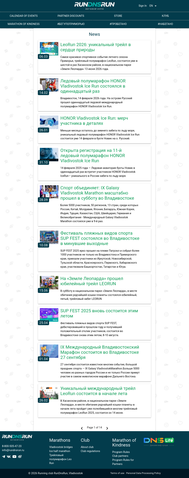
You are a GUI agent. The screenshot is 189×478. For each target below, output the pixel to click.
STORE (118, 16)
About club (87, 447)
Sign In (143, 5)
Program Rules (121, 452)
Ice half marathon (59, 451)
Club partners (120, 456)
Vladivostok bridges (61, 447)
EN (154, 6)
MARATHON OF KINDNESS (24, 24)
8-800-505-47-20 (12, 446)
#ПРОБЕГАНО (118, 24)
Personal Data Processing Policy (143, 473)
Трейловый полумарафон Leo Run (60, 459)
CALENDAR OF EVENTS (23, 16)
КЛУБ (165, 16)
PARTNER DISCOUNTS (71, 16)
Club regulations (90, 451)
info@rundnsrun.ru (13, 450)
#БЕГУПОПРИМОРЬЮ (71, 24)
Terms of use (117, 473)
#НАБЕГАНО (165, 24)
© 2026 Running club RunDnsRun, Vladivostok (55, 473)
